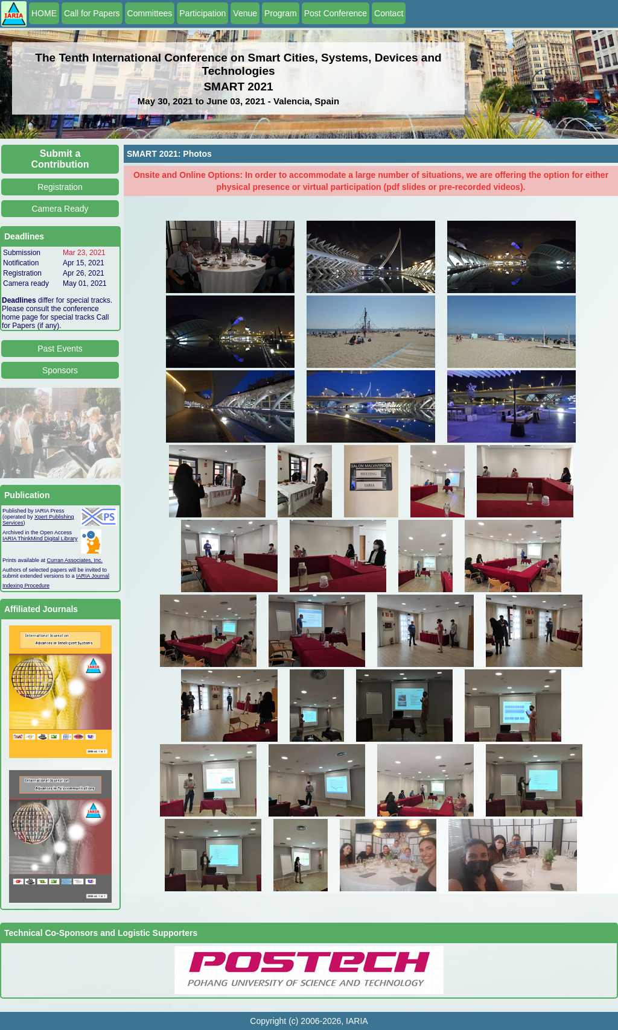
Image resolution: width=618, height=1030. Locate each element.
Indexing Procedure (25, 586)
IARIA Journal (92, 576)
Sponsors (60, 370)
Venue (245, 13)
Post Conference (335, 13)
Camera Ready (59, 208)
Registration (60, 187)
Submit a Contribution (60, 158)
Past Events (60, 348)
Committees (150, 13)
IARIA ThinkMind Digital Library (39, 539)
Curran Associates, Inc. (75, 560)
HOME (44, 13)
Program (280, 13)
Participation (202, 13)
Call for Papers (92, 13)
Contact (388, 13)
